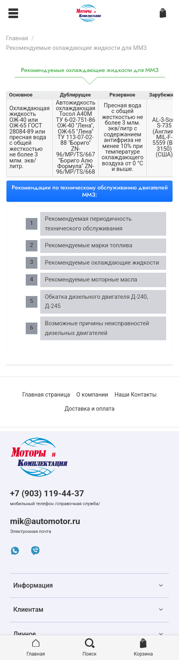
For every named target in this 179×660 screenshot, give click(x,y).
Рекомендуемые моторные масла (91, 279)
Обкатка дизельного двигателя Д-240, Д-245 (96, 302)
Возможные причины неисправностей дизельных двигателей (97, 328)
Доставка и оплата (89, 408)
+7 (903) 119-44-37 (47, 493)
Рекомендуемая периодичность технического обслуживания (88, 224)
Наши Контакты (136, 394)
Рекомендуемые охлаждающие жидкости (102, 262)
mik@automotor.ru (45, 521)
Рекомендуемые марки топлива (88, 245)
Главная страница (46, 394)
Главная (17, 38)
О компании (92, 394)
